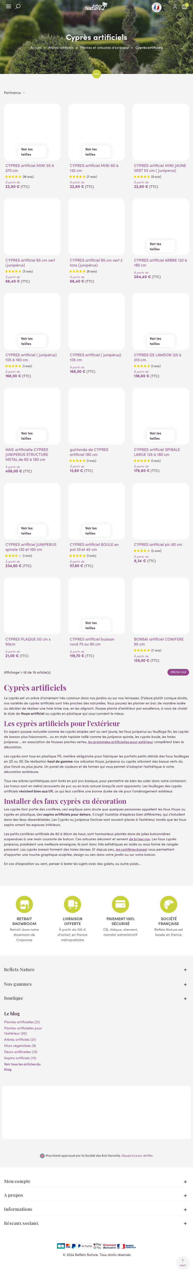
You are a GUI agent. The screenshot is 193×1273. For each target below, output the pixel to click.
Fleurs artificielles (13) (20, 1051)
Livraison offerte (72, 921)
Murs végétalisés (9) (20, 1045)
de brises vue (139, 838)
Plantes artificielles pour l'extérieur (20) (23, 1031)
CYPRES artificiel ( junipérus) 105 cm (95, 357)
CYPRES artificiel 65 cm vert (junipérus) (30, 263)
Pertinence (14, 92)
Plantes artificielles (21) (22, 1022)
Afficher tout (178, 672)
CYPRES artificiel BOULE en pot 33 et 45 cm (94, 547)
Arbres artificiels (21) (20, 1039)
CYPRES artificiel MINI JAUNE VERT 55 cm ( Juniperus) (160, 168)
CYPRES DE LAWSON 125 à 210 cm (157, 357)
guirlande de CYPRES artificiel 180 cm (89, 452)
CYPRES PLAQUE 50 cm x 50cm (28, 641)
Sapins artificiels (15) (20, 1058)
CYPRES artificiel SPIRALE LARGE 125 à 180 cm (157, 452)
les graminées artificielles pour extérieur (120, 741)
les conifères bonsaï (131, 849)
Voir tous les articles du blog (22, 1066)
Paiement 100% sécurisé (120, 921)
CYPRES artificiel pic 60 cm (158, 544)
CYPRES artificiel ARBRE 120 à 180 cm (160, 263)
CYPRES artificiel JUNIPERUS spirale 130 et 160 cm (30, 547)
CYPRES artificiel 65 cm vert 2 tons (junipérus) (96, 263)
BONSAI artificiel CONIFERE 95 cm (159, 641)
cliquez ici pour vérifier (136, 1155)
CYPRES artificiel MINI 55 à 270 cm (29, 168)
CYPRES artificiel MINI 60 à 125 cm (94, 168)
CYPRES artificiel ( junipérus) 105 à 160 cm (31, 357)
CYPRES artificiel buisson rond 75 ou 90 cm (92, 641)
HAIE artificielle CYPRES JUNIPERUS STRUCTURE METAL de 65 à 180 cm (26, 454)
